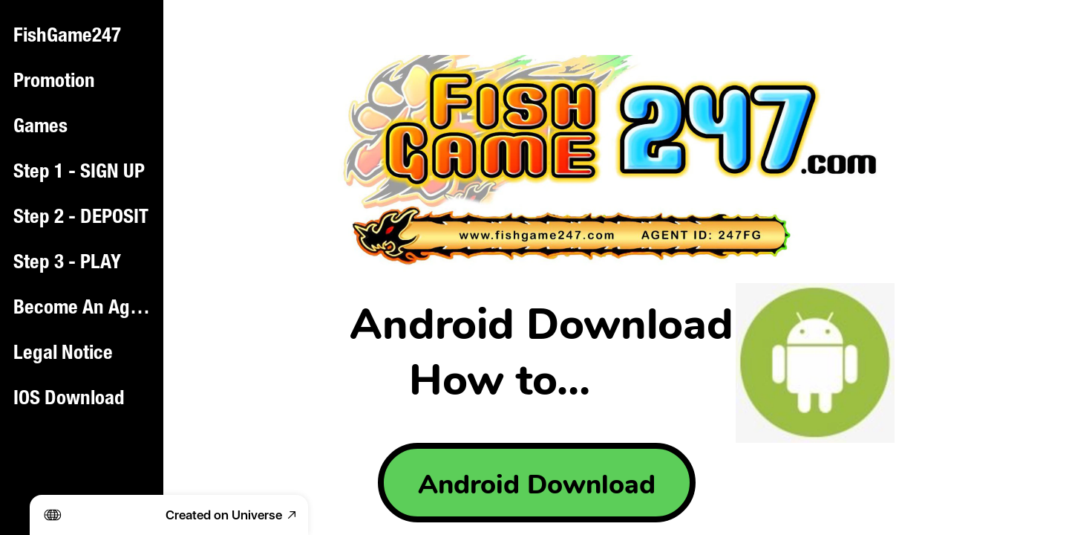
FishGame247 (67, 37)
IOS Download (69, 399)
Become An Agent (83, 309)
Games (40, 127)
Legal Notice (63, 354)
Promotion (54, 82)
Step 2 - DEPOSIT (80, 218)
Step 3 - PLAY (67, 263)
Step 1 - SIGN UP (79, 173)
